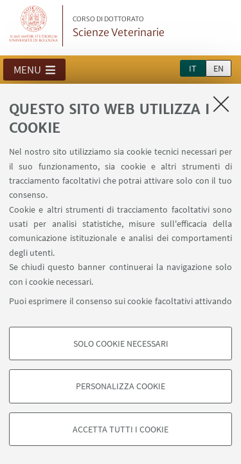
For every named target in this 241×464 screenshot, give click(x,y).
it (193, 68)
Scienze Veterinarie (119, 27)
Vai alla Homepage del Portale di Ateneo (34, 25)
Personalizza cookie (120, 386)
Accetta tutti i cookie (120, 429)
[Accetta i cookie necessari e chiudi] (221, 103)
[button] (34, 70)
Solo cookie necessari (120, 343)
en (218, 68)
